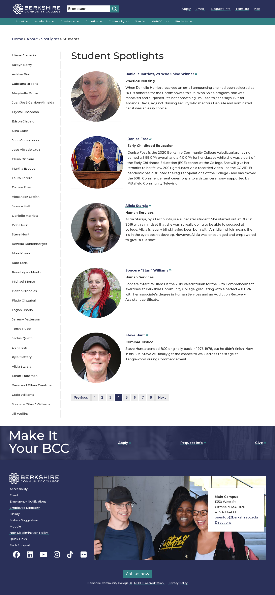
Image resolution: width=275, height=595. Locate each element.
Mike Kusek (21, 253)
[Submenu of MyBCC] (167, 21)
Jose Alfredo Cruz (26, 149)
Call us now (137, 573)
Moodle (17, 526)
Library (15, 514)
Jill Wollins (20, 414)
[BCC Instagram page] (57, 554)
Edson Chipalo (23, 121)
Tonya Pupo (21, 329)
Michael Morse (23, 281)
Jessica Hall (21, 206)
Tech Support (20, 545)
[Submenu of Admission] (78, 21)
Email (200, 9)
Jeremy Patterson (26, 319)
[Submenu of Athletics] (101, 21)
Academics (42, 21)
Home (17, 39)
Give (138, 21)
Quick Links (18, 539)
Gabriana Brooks (25, 84)
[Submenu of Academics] (53, 21)
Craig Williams (23, 395)
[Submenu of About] (27, 21)
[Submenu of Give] (144, 21)
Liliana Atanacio (24, 55)
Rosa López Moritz (26, 272)
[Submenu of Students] (191, 21)
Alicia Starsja (21, 366)
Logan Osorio (22, 310)
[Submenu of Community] (127, 21)
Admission (68, 21)
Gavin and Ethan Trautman (32, 385)
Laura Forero (22, 178)
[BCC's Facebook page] (16, 554)
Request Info (221, 9)
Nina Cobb (20, 131)
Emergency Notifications (29, 501)
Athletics (92, 21)
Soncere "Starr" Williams (31, 404)
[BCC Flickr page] (84, 554)
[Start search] (114, 8)
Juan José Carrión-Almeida (33, 102)
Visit (257, 9)
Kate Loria (20, 263)
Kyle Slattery (22, 357)
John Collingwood (26, 140)
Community (116, 21)
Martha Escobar (24, 168)
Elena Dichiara (23, 159)
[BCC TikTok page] (70, 554)
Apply (186, 9)
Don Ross (19, 347)
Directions (224, 523)
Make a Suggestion (24, 520)
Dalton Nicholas (24, 291)
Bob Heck (20, 225)
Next (162, 397)
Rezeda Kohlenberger (29, 244)
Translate (242, 9)
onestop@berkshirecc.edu (236, 517)
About (20, 21)
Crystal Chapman (25, 112)
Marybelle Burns (25, 93)
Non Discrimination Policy (30, 533)
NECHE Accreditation (150, 583)
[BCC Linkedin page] (30, 554)
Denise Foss (21, 187)
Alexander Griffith (25, 197)
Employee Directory (25, 508)
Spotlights (50, 39)
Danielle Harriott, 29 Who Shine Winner (159, 74)
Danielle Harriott (25, 216)
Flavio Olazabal (24, 300)
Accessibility (19, 489)
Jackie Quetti (22, 338)
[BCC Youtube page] (43, 554)
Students (181, 21)
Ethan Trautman (24, 376)
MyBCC (157, 21)
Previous (81, 397)
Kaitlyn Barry (22, 65)
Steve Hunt (20, 234)
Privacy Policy (178, 583)
